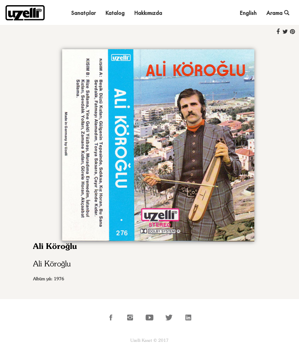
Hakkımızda (148, 12)
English (248, 12)
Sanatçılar (83, 12)
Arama (277, 12)
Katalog (115, 12)
